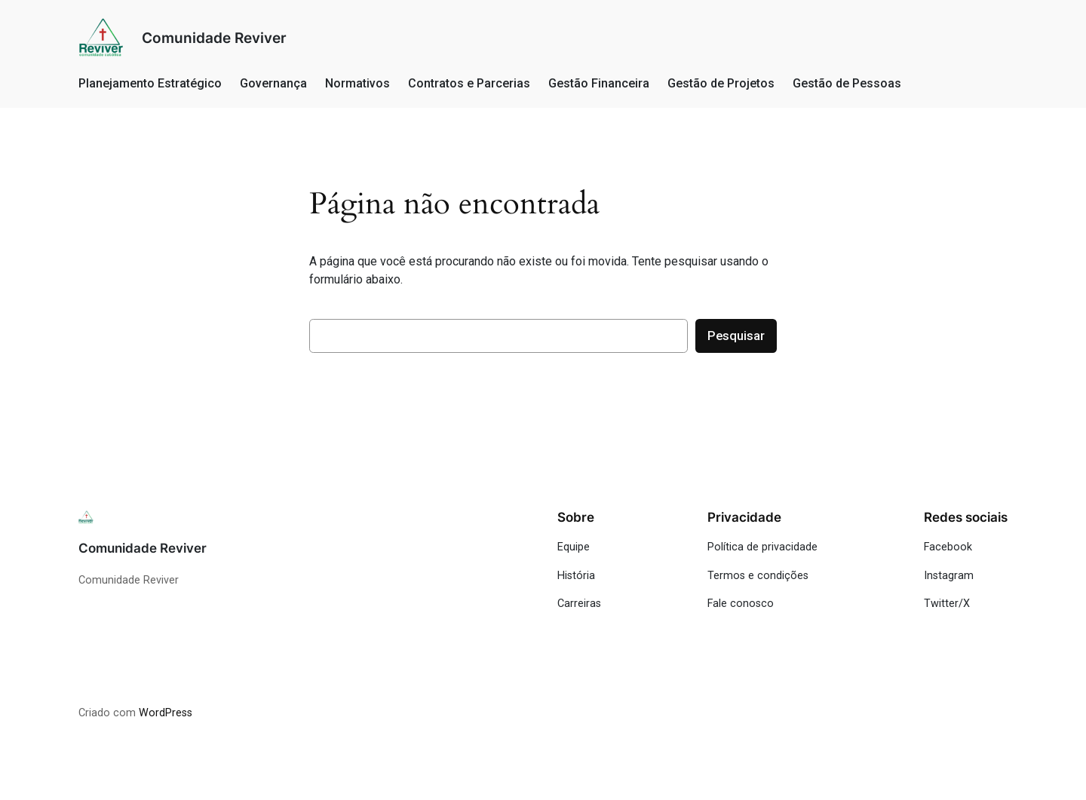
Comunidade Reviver (214, 38)
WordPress (165, 713)
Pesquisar (736, 335)
